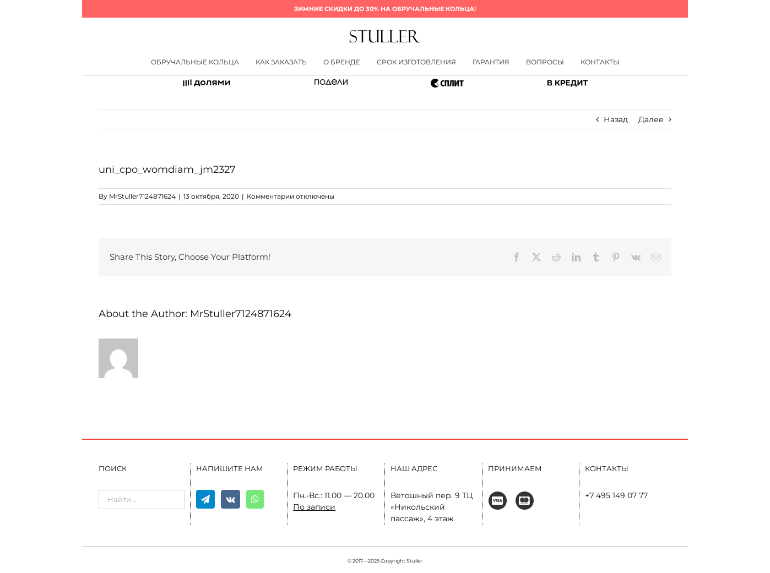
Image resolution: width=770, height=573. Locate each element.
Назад (616, 119)
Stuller (414, 561)
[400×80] (385, 33)
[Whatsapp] (255, 499)
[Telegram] (205, 499)
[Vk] (230, 499)
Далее (651, 119)
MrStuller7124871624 (142, 196)
